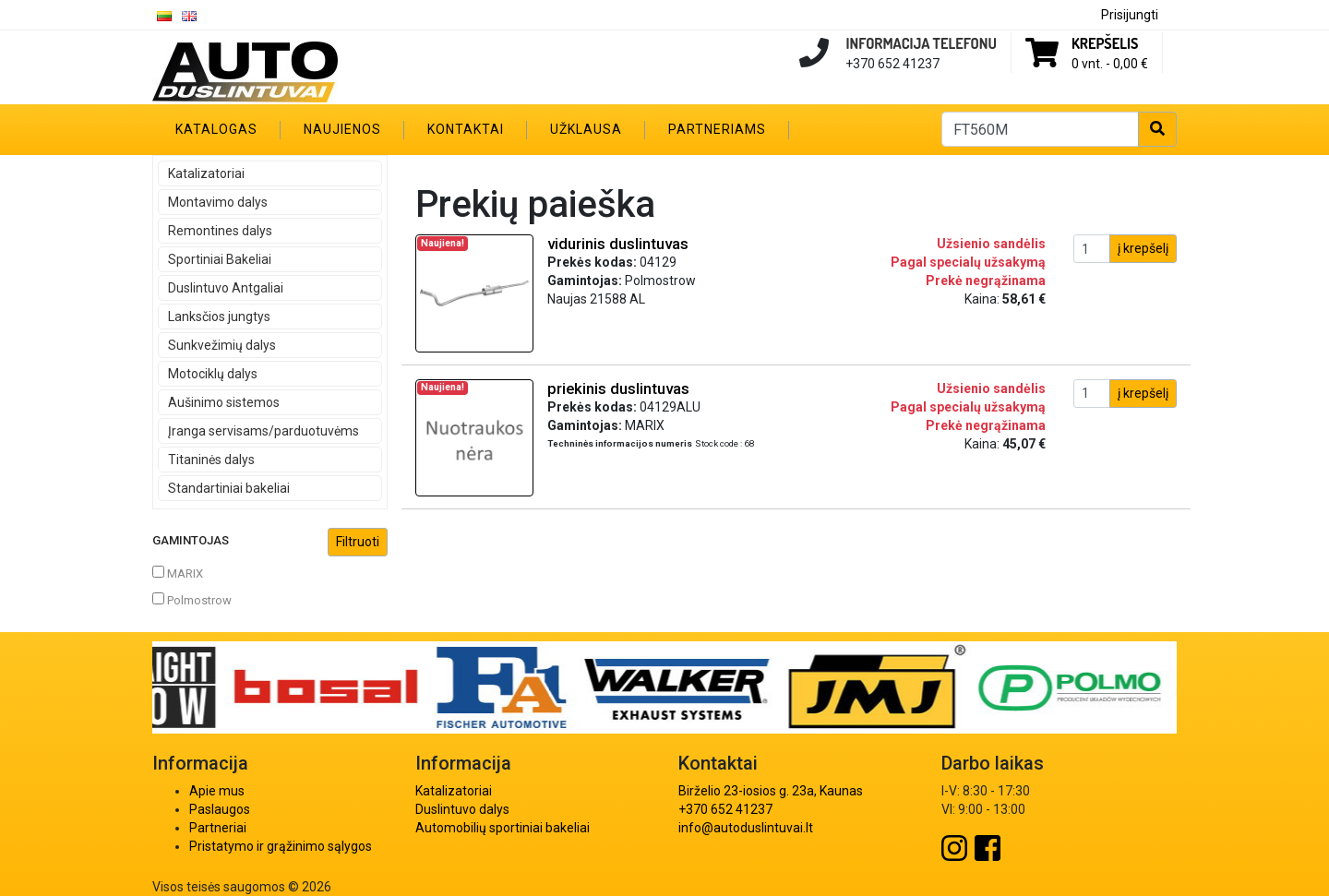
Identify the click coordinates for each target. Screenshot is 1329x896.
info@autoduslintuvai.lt (745, 827)
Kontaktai (465, 129)
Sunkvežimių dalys (222, 345)
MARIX (177, 573)
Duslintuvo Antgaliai (225, 288)
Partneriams (717, 129)
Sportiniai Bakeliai (219, 259)
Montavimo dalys (218, 202)
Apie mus (217, 790)
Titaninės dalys (211, 459)
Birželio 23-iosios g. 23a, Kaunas (770, 790)
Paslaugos (219, 809)
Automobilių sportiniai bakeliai (502, 827)
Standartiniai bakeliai (229, 488)
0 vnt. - (1110, 63)
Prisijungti (1129, 14)
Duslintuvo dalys (462, 809)
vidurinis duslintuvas (617, 243)
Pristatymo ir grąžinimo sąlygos (280, 846)
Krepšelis (1105, 43)
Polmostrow (192, 599)
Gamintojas (270, 542)
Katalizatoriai (206, 173)
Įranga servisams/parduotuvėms (263, 431)
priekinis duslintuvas (618, 388)
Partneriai (217, 827)
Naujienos (342, 129)
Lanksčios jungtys (219, 316)
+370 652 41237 (725, 809)
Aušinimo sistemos (224, 402)
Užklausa (586, 129)
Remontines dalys (220, 230)
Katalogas (216, 129)
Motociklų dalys (212, 373)
